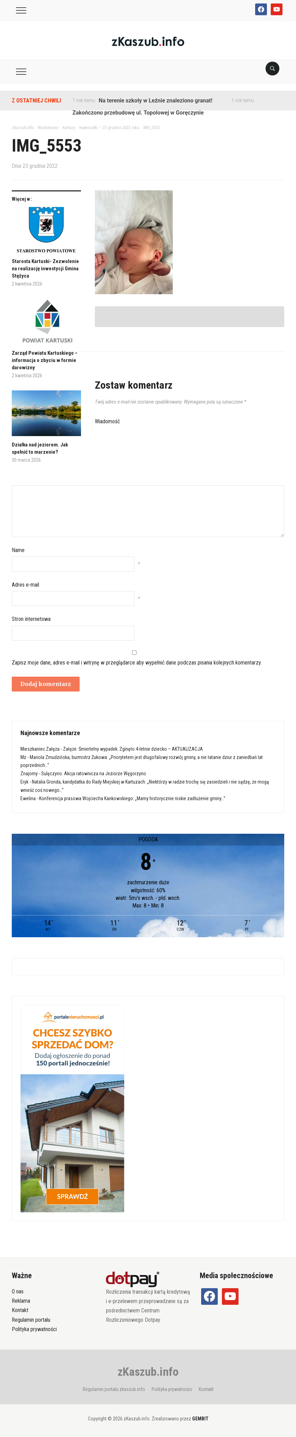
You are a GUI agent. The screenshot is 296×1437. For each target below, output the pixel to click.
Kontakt (20, 1310)
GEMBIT (200, 1418)
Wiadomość (107, 421)
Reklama (21, 1301)
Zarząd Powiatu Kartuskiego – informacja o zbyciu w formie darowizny (45, 360)
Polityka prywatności (34, 1329)
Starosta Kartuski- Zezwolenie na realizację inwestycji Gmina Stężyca (45, 268)
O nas (18, 1291)
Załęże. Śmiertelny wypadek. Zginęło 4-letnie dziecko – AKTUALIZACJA (133, 749)
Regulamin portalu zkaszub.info (114, 1389)
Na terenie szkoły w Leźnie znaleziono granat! (155, 100)
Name (18, 550)
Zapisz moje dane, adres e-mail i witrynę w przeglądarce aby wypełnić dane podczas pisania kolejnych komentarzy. (137, 662)
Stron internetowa (31, 619)
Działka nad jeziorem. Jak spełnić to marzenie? (40, 448)
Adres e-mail (25, 584)
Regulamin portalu (31, 1320)
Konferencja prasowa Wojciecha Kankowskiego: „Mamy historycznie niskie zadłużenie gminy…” (132, 798)
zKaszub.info (148, 1372)
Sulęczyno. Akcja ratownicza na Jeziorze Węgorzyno (93, 773)
